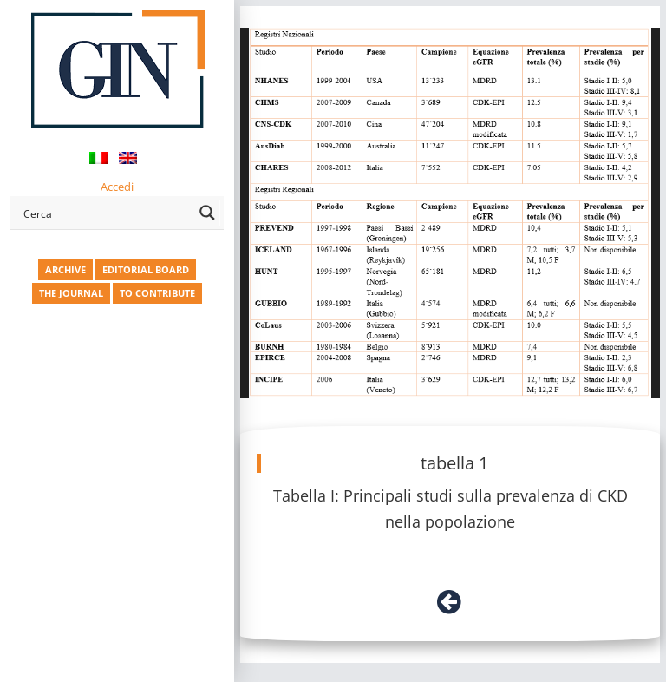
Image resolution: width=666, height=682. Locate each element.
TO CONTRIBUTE (157, 292)
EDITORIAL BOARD (145, 269)
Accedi (117, 186)
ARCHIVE (65, 269)
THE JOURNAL (71, 292)
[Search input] (105, 212)
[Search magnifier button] (207, 213)
